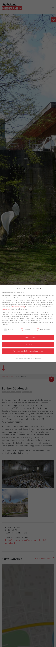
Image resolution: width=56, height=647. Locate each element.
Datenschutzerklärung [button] (28, 358)
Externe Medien (43, 330)
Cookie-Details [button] (18, 358)
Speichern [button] (28, 344)
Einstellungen (6, 309)
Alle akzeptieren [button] (28, 337)
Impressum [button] (38, 358)
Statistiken (25, 330)
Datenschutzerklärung (18, 307)
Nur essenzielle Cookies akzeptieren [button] (28, 351)
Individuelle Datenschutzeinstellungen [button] (28, 356)
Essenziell (9, 330)
